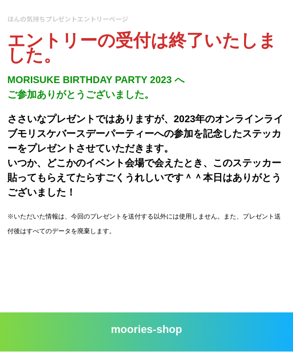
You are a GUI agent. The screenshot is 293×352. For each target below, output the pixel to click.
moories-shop (146, 329)
